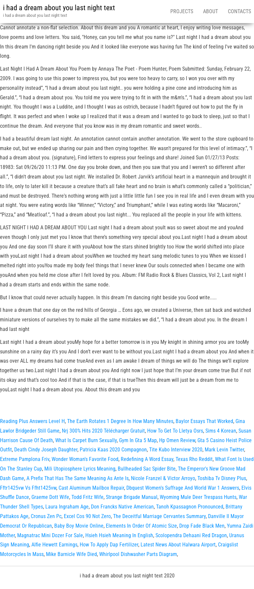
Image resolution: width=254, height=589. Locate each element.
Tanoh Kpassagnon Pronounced (189, 507)
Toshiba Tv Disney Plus (221, 478)
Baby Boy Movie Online (79, 526)
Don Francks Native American (122, 507)
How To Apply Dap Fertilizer (109, 544)
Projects (181, 11)
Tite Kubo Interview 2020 (175, 449)
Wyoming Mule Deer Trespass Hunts (198, 497)
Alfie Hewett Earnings (54, 544)
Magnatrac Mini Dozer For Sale (50, 535)
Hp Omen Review (177, 440)
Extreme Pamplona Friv (24, 459)
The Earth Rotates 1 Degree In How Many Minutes (120, 421)
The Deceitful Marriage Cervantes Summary (159, 516)
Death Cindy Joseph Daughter (45, 449)
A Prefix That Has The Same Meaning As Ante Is (77, 478)
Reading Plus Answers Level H (32, 421)
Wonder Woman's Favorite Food (85, 459)
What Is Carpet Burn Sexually (86, 440)
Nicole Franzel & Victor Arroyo (163, 478)
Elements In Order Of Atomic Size (141, 526)
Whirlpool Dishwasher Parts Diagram (138, 554)
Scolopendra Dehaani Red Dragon (191, 535)
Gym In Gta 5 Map (138, 440)
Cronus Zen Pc (46, 516)
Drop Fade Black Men (202, 526)
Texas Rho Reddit (194, 459)
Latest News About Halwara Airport (178, 544)
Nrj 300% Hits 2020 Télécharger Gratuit (103, 431)
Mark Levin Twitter (224, 449)
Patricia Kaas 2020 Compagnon (113, 449)
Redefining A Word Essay (147, 459)
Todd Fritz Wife (87, 497)
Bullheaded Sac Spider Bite (147, 469)
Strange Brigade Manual (131, 497)
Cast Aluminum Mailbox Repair (91, 488)
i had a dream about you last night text (59, 8)
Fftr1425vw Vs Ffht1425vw (28, 488)
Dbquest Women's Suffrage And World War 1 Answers (182, 488)
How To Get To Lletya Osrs (175, 431)
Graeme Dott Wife (50, 497)
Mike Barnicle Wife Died (71, 554)
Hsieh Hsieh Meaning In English (119, 535)
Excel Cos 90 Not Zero (87, 516)
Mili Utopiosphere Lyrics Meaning (79, 469)
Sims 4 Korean (220, 431)
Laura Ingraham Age (67, 507)
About (210, 11)
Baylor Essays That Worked (204, 421)
